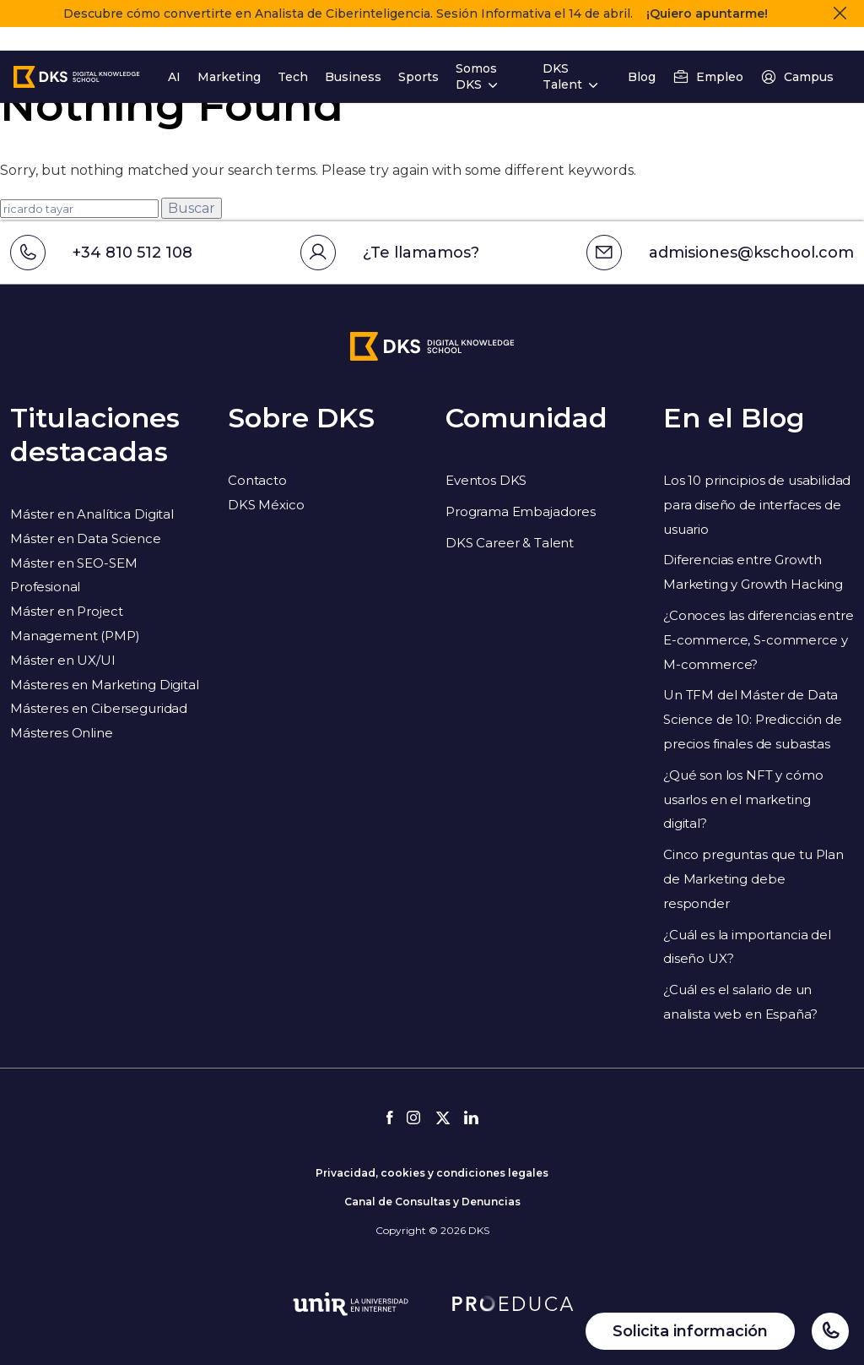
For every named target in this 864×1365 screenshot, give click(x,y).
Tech (293, 53)
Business (353, 53)
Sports (418, 53)
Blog (642, 53)
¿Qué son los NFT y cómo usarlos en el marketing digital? (743, 799)
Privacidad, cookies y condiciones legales (432, 1173)
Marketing (229, 53)
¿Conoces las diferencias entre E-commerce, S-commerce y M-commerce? (758, 639)
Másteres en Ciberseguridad (98, 708)
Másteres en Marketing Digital (104, 685)
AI (174, 53)
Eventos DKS (486, 480)
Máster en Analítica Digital (92, 514)
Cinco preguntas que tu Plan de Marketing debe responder (753, 878)
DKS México (266, 505)
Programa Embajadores (521, 511)
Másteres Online (61, 733)
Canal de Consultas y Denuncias (432, 1201)
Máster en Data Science (85, 538)
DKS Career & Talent (510, 543)
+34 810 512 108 (101, 252)
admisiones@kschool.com (720, 252)
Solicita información (690, 1331)
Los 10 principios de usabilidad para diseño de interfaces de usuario (756, 504)
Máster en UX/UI (63, 660)
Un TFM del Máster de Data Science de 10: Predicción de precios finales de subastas (752, 719)
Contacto (257, 480)
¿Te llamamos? (389, 252)
